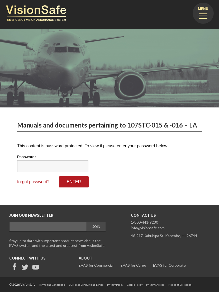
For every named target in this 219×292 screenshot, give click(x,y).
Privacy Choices (155, 284)
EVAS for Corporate (169, 265)
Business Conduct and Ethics (86, 284)
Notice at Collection (180, 284)
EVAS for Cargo (133, 265)
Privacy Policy (115, 284)
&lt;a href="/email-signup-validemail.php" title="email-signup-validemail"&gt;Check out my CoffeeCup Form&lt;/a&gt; (57, 228)
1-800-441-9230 (144, 222)
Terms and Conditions (52, 284)
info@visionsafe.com (148, 227)
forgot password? (33, 182)
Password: (26, 157)
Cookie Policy (134, 284)
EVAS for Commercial (96, 265)
